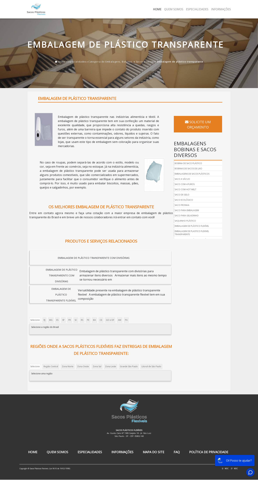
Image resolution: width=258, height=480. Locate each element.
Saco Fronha (182, 200)
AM (119, 319)
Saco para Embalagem (187, 205)
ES (57, 319)
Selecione (35, 319)
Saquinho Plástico (186, 215)
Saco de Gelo (182, 189)
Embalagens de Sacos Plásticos (192, 168)
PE (88, 319)
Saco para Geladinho (187, 210)
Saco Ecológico (184, 194)
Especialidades (197, 9)
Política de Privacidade (208, 452)
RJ (44, 319)
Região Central (51, 366)
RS (82, 319)
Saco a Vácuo (183, 173)
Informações (221, 9)
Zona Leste (110, 366)
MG (51, 319)
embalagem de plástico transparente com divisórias (94, 258)
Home (157, 9)
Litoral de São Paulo (151, 366)
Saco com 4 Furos (185, 179)
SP (63, 319)
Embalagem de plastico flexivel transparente (192, 228)
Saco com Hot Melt (186, 184)
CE (101, 319)
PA (126, 319)
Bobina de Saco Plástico (189, 158)
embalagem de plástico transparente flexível (61, 294)
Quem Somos (173, 9)
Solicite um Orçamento (198, 122)
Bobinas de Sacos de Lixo (189, 163)
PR (70, 319)
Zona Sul (97, 366)
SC (76, 319)
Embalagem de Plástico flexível (192, 220)
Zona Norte (68, 366)
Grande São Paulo (129, 366)
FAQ (177, 452)
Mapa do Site (153, 452)
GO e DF (110, 319)
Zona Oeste (83, 366)
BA (94, 319)
